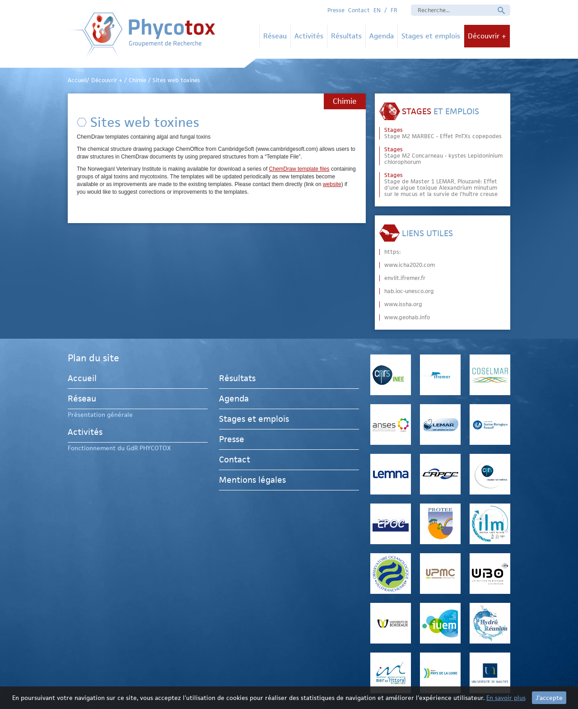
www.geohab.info (407, 317)
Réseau (275, 36)
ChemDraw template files (299, 169)
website (332, 184)
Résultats (346, 36)
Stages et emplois (430, 36)
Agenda (381, 36)
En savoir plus (506, 698)
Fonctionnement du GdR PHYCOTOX (119, 448)
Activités (308, 36)
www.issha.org (403, 304)
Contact (359, 10)
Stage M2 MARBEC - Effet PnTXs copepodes (443, 133)
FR (394, 10)
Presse (336, 10)
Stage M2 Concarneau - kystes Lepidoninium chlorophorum (443, 155)
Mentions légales (252, 479)
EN (377, 10)
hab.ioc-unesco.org (409, 291)
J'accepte (549, 698)
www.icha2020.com (409, 265)
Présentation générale (100, 414)
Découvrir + (487, 36)
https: (392, 252)
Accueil (82, 379)
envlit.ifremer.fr (404, 278)
